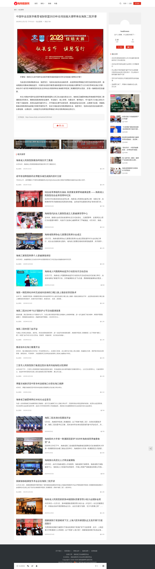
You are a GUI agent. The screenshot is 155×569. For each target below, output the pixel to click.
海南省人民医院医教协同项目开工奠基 (34, 160)
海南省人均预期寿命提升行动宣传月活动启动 (66, 271)
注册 (130, 3)
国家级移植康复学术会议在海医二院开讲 (35, 481)
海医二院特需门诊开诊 (27, 329)
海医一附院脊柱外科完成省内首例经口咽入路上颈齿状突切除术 (46, 292)
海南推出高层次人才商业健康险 (60, 460)
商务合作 (76, 551)
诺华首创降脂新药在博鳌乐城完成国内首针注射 (38, 176)
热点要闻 (39, 21)
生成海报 (20, 566)
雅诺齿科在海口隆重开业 (28, 347)
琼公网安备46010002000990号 (86, 562)
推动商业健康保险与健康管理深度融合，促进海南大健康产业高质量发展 (130, 139)
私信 (129, 47)
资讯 (42, 3)
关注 (120, 47)
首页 (36, 3)
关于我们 (59, 551)
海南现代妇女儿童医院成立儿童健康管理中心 (66, 213)
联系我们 (67, 551)
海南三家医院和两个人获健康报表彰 (33, 255)
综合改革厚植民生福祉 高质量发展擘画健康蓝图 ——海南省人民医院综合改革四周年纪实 (74, 194)
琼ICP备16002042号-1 (65, 562)
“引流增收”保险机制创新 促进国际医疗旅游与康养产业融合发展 (130, 129)
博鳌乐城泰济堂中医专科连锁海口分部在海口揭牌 (40, 383)
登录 (124, 3)
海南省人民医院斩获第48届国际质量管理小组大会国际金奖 (73, 499)
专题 (55, 3)
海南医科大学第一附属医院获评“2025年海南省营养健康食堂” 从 (72, 440)
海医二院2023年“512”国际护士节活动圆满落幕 (38, 310)
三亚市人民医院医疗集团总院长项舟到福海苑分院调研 (42, 365)
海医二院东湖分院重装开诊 (58, 418)
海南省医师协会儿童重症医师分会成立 (64, 234)
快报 (49, 3)
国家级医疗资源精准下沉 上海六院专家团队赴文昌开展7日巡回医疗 (74, 522)
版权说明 (85, 551)
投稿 (137, 3)
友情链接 (94, 551)
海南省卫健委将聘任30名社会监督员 (33, 399)
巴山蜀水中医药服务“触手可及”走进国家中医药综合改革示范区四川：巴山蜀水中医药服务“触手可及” (125, 72)
